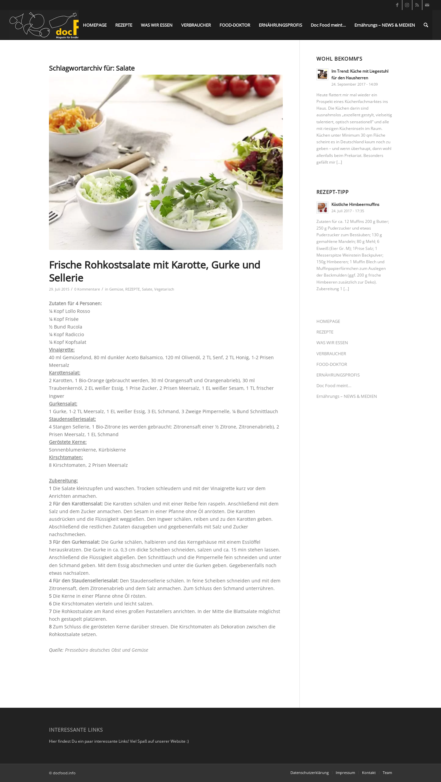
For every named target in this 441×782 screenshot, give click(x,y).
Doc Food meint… (333, 386)
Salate (147, 289)
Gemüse (116, 289)
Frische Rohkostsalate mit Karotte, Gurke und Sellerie (154, 271)
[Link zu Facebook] (397, 5)
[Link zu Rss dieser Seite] (417, 5)
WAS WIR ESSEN (332, 343)
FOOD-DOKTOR (331, 364)
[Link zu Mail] (427, 5)
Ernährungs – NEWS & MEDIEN (346, 396)
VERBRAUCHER (331, 354)
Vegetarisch (164, 289)
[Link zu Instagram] (407, 5)
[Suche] (425, 25)
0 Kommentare (87, 289)
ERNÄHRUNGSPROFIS (338, 375)
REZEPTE (132, 289)
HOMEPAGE (328, 321)
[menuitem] (95, 25)
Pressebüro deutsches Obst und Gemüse (106, 650)
